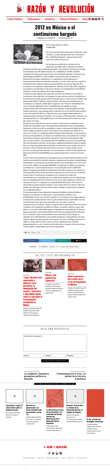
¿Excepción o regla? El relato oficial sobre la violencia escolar (14, 410)
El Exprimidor (43, 247)
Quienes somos (29, 460)
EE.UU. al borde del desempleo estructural (95, 423)
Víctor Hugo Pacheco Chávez (70, 247)
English (71, 460)
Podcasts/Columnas (69, 19)
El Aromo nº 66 (67, 38)
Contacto (40, 460)
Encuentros (50, 19)
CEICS (64, 460)
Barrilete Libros (53, 460)
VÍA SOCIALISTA (81, 460)
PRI (58, 247)
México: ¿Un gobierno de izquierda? (51, 277)
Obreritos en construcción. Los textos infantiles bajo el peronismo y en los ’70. (34, 412)
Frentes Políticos (15, 19)
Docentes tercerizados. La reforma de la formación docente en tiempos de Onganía (74, 411)
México (52, 247)
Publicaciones (33, 19)
